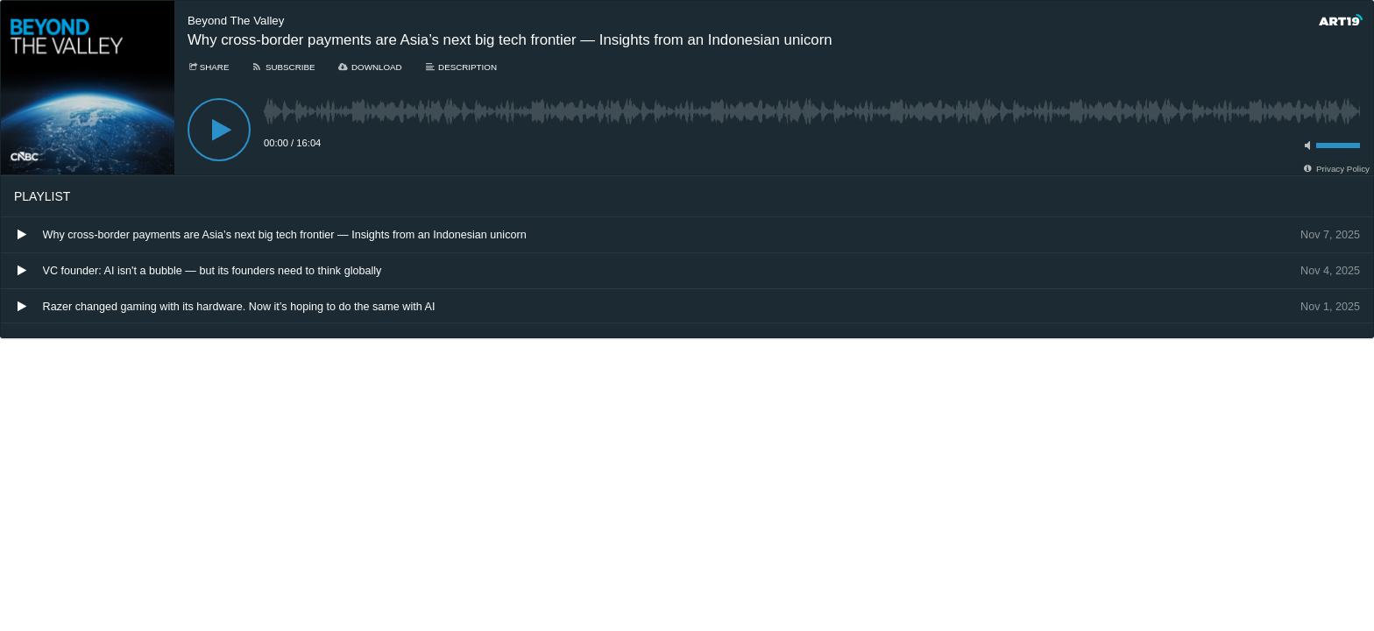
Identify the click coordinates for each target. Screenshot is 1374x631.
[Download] (370, 67)
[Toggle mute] (1305, 145)
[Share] (208, 67)
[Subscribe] (282, 67)
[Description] (460, 67)
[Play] (219, 129)
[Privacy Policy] (1336, 168)
